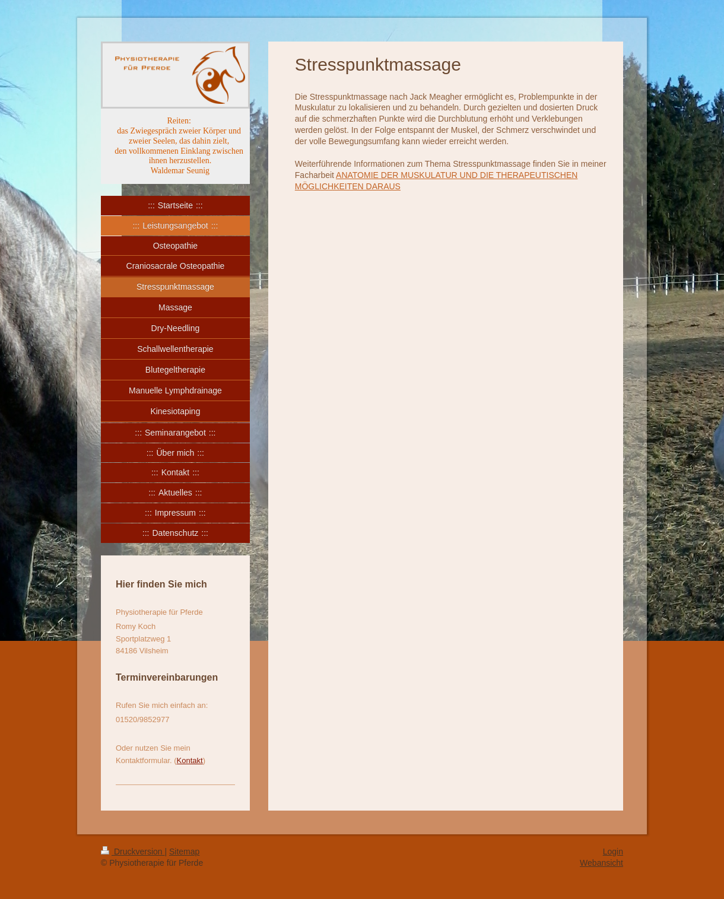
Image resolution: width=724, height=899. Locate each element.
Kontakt (190, 760)
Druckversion (132, 851)
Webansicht (601, 863)
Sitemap (184, 851)
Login (613, 851)
